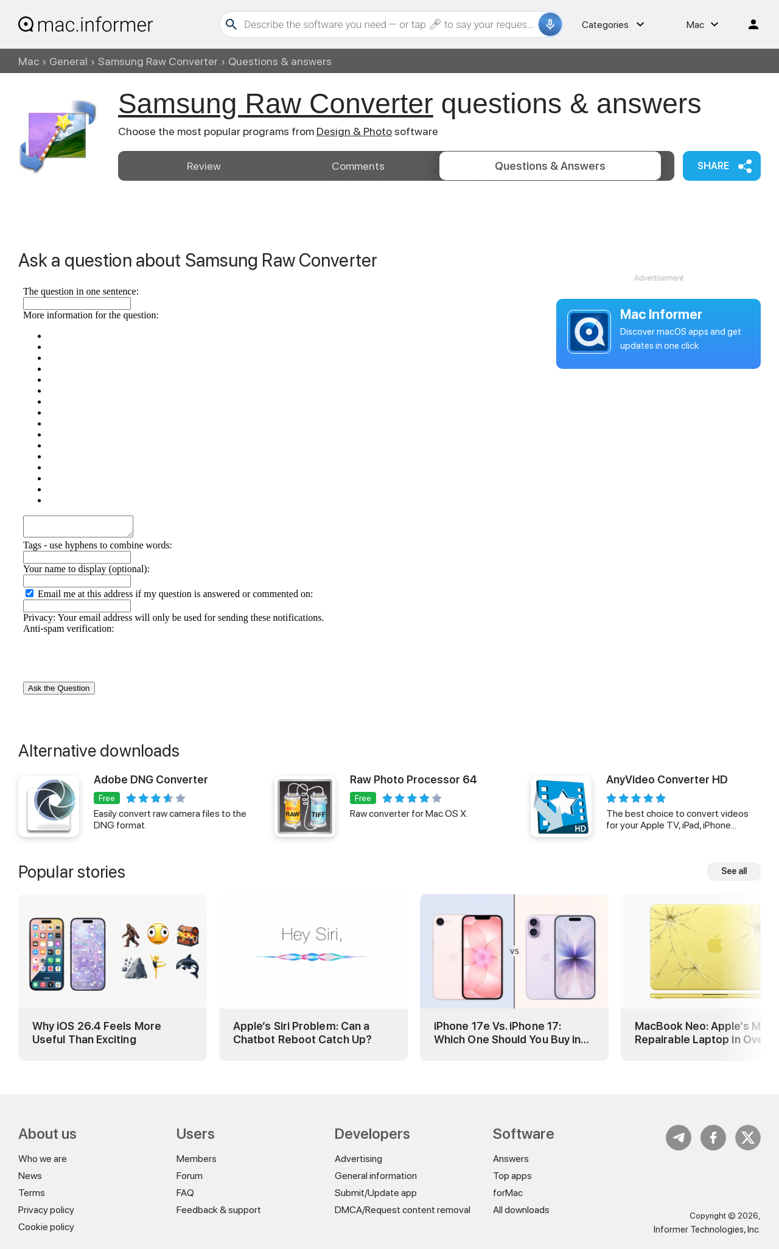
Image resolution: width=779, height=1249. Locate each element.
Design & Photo (354, 131)
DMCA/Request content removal (402, 1210)
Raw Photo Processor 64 (413, 779)
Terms (31, 1192)
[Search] (389, 24)
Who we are (42, 1158)
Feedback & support (218, 1210)
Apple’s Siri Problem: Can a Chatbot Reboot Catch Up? (302, 1033)
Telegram (678, 1137)
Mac (28, 61)
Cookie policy (46, 1227)
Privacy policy (46, 1210)
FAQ (185, 1192)
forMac (508, 1192)
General (68, 61)
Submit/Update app (376, 1192)
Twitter (748, 1137)
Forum (189, 1175)
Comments (358, 165)
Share (713, 166)
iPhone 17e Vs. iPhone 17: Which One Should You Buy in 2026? (507, 1033)
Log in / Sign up (748, 24)
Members (196, 1158)
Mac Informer (661, 314)
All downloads (521, 1210)
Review (204, 165)
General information (376, 1175)
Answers (550, 165)
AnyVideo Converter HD (667, 779)
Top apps (512, 1175)
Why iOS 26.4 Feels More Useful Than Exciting (96, 1033)
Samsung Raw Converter (158, 61)
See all (734, 871)
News (30, 1175)
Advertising (358, 1158)
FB (713, 1137)
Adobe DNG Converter (151, 779)
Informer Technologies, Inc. (707, 1229)
